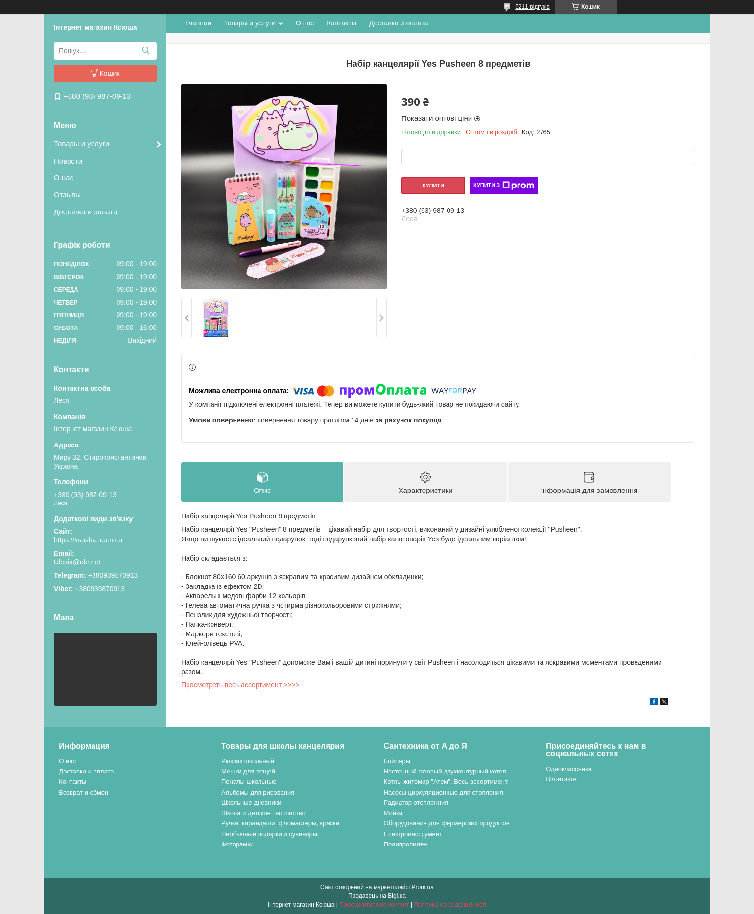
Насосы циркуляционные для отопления (443, 792)
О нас (63, 177)
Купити (433, 185)
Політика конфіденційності (450, 904)
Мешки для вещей (248, 771)
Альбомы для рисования (257, 792)
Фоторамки (237, 844)
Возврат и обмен (83, 792)
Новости (68, 161)
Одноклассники (568, 769)
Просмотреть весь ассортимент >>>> (240, 685)
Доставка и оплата (85, 212)
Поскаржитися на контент (374, 904)
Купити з (503, 185)
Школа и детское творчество (263, 813)
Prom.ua (423, 887)
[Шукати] (146, 51)
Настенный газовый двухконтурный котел (445, 771)
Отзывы (67, 194)
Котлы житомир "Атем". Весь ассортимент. (446, 781)
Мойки (393, 813)
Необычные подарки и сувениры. (270, 834)
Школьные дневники (251, 802)
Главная (198, 23)
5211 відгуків (532, 6)
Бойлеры (397, 761)
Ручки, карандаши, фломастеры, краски (280, 823)
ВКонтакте (561, 779)
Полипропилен (405, 844)
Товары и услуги (81, 144)
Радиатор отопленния (416, 802)
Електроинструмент (413, 834)
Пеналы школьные (249, 781)
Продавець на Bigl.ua (377, 895)
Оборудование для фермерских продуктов (447, 823)
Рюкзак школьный (247, 761)
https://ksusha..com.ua (88, 540)
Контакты (341, 23)
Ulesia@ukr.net (77, 562)
